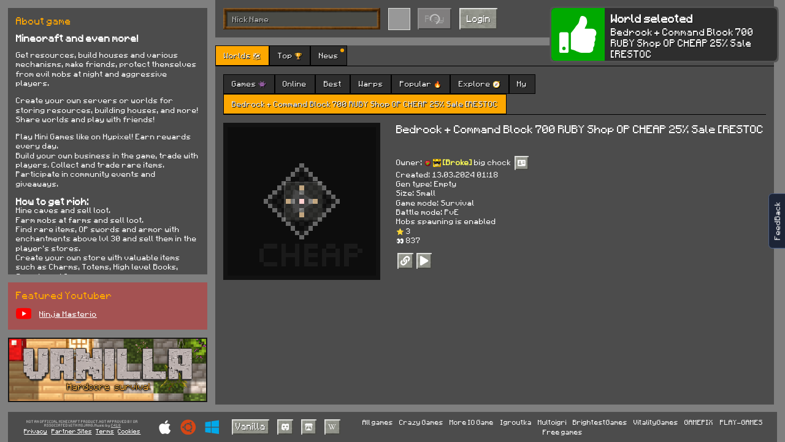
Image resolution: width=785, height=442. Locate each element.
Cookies (129, 431)
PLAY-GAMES (741, 422)
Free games (563, 432)
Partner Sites (72, 431)
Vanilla (251, 426)
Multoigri (552, 422)
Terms (105, 431)
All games (377, 422)
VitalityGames (656, 422)
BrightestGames (600, 422)
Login (479, 18)
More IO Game (472, 422)
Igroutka (516, 422)
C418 (116, 425)
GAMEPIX (698, 422)
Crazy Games (421, 422)
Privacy (35, 431)
